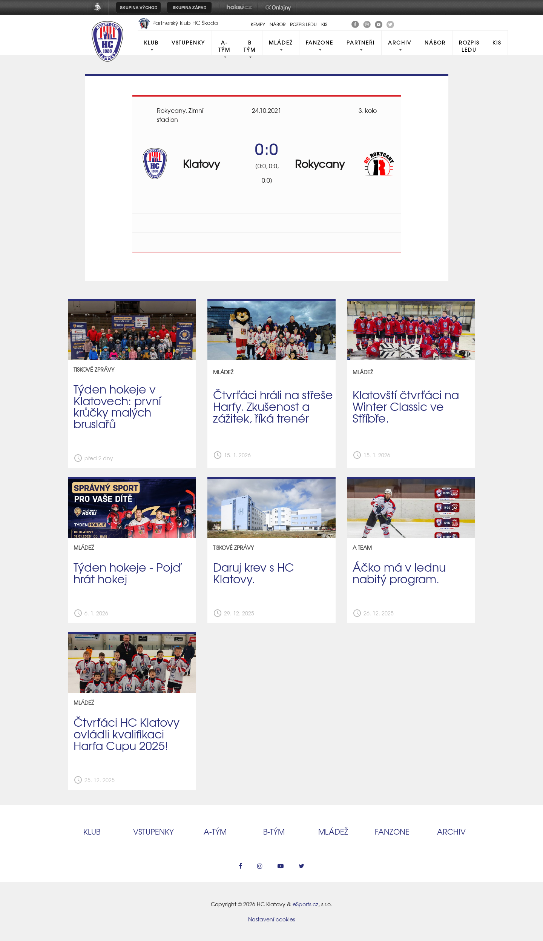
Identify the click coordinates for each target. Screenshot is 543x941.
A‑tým (215, 831)
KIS (324, 24)
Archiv (399, 42)
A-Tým (224, 46)
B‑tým (274, 831)
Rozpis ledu (303, 24)
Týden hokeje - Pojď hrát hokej (127, 572)
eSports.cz (305, 904)
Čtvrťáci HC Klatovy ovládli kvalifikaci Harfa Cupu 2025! (126, 733)
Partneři (361, 42)
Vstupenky (188, 42)
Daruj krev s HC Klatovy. (253, 572)
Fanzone (319, 42)
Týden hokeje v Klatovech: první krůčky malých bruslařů (117, 406)
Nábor (277, 24)
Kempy (258, 24)
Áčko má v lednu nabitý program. (399, 572)
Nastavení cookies (271, 919)
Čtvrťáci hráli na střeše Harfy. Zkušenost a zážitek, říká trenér (273, 406)
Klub (151, 42)
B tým (250, 46)
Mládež (281, 42)
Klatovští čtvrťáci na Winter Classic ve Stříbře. (406, 406)
